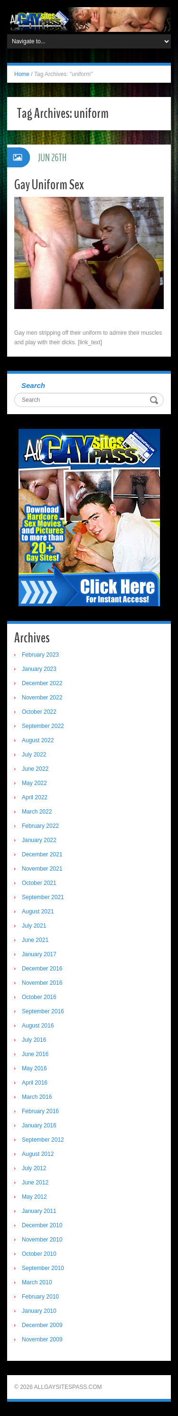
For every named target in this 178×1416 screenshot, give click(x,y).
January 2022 (39, 840)
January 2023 (39, 669)
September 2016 (43, 1011)
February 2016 (40, 1111)
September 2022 (43, 726)
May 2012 (34, 1196)
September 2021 (43, 897)
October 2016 (39, 997)
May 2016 (34, 1068)
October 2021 (39, 883)
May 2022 (34, 783)
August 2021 (38, 911)
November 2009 (42, 1339)
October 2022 (39, 711)
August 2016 (38, 1025)
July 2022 (34, 754)
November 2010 (42, 1239)
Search (33, 385)
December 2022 (42, 683)
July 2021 (34, 925)
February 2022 (40, 826)
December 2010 (42, 1225)
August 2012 (38, 1154)
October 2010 (39, 1254)
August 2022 (38, 740)
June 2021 (35, 940)
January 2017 (39, 954)
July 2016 (34, 1040)
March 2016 (37, 1097)
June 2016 (35, 1054)
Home (21, 74)
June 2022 (35, 769)
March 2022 (37, 811)
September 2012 (43, 1139)
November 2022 (42, 697)
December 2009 (42, 1325)
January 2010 (39, 1311)
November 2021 (42, 868)
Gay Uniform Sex (49, 184)
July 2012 (34, 1168)
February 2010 (40, 1296)
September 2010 (43, 1268)
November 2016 (42, 983)
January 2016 (39, 1125)
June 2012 (35, 1182)
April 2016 (34, 1082)
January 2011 (39, 1211)
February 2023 (40, 654)
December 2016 (42, 968)
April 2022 (34, 797)
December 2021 (42, 854)
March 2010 (37, 1282)
